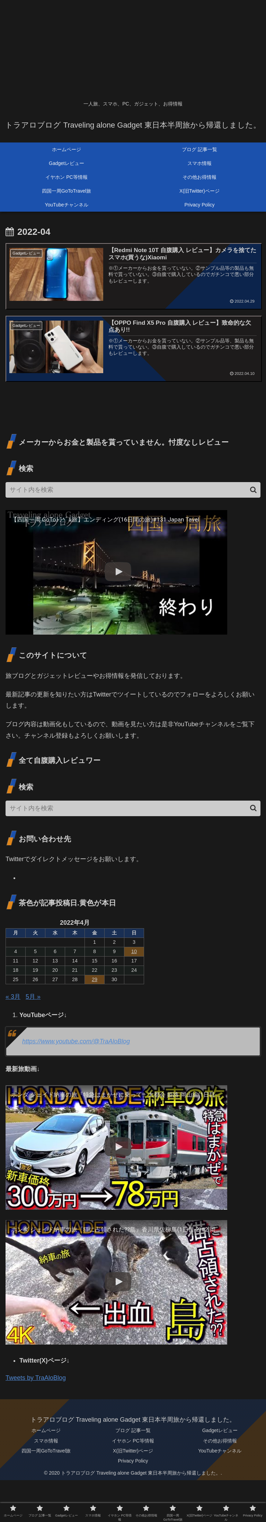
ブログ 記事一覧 (133, 1431)
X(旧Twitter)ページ (133, 1451)
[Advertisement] (133, 48)
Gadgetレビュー (220, 1431)
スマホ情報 (46, 1441)
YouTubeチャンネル (219, 1451)
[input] (133, 490)
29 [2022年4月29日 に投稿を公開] (94, 980)
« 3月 (13, 997)
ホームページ (46, 1431)
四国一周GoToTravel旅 (46, 1451)
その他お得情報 (220, 1441)
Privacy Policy (133, 1461)
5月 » (33, 997)
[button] (253, 490)
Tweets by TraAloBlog (36, 1378)
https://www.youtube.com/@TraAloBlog (76, 1042)
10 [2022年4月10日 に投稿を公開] (134, 951)
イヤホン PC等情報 (133, 1441)
